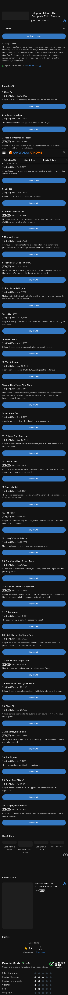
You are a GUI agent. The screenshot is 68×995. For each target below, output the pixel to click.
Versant (26, 963)
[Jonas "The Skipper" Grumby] (57, 855)
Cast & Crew (29, 77)
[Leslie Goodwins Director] (25, 855)
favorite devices (33, 66)
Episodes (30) (10, 77)
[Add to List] (64, 21)
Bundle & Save (49, 77)
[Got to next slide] (65, 855)
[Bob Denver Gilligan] (41, 855)
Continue (43, 991)
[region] (34, 977)
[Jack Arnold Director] (9, 855)
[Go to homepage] (25, 4)
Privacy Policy (41, 965)
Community (28, 921)
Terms (56, 963)
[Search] (64, 4)
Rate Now (40, 921)
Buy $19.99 (39, 36)
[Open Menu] (4, 4)
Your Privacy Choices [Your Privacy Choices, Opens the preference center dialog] (23, 991)
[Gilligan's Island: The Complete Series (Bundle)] (40, 883)
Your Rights (28, 971)
